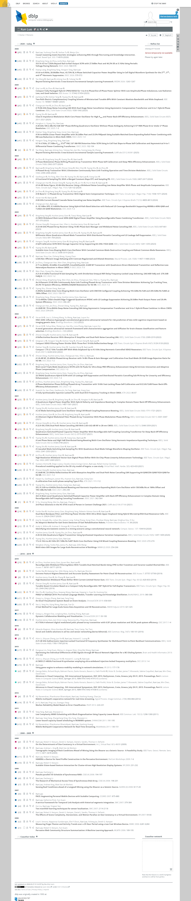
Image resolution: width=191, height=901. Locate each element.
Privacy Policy (37, 889)
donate (63, 3)
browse (26, 3)
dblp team (50, 884)
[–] (149, 44)
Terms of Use (25, 889)
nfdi (53, 3)
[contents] (103, 678)
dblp (18, 3)
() (58, 110)
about (45, 3)
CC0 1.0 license (62, 887)
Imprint (46, 889)
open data (46, 887)
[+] (19, 836)
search (36, 3)
